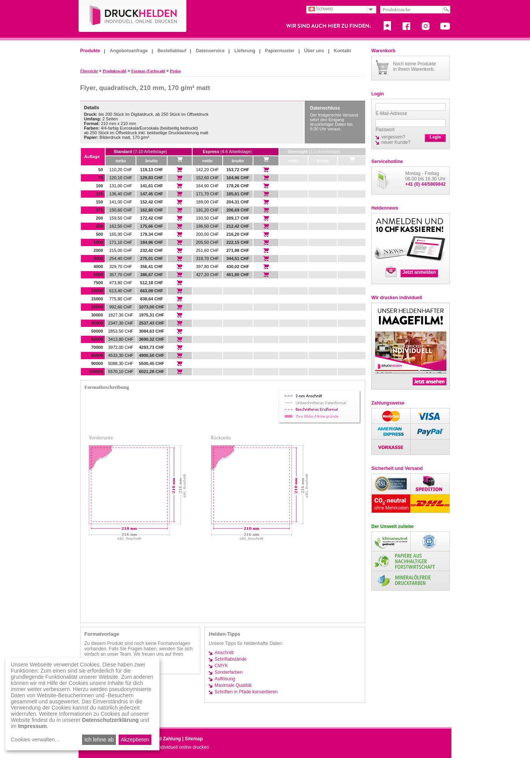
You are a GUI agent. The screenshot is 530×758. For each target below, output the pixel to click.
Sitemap (194, 738)
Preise (175, 70)
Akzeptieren (135, 739)
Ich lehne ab (99, 739)
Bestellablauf (172, 50)
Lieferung (244, 50)
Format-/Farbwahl (148, 70)
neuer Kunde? (395, 142)
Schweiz (321, 9)
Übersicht (89, 70)
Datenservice (210, 50)
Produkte (90, 50)
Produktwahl (114, 70)
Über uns (314, 50)
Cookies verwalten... (35, 739)
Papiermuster (280, 50)
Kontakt (342, 50)
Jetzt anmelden (419, 272)
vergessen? (393, 137)
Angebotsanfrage (129, 50)
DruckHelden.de (133, 16)
